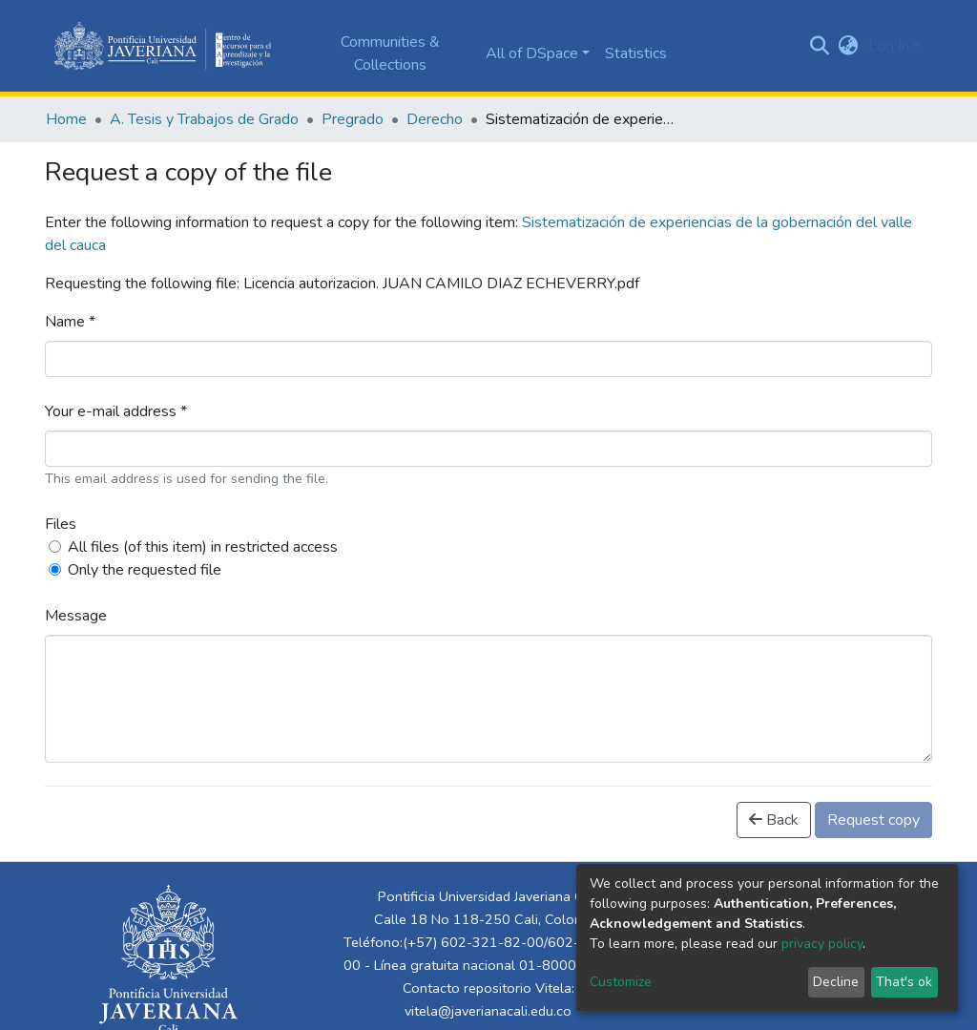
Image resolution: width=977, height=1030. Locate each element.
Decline (836, 982)
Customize (621, 982)
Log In (888, 45)
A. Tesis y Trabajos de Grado (204, 119)
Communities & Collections (390, 53)
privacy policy (822, 944)
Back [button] (774, 819)
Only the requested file (144, 569)
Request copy (873, 819)
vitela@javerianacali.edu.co (488, 1010)
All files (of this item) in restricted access (203, 546)
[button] (848, 45)
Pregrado (353, 119)
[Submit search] (820, 45)
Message (76, 615)
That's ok (904, 982)
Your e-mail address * (116, 411)
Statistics (636, 53)
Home (66, 119)
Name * (70, 321)
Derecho (434, 119)
